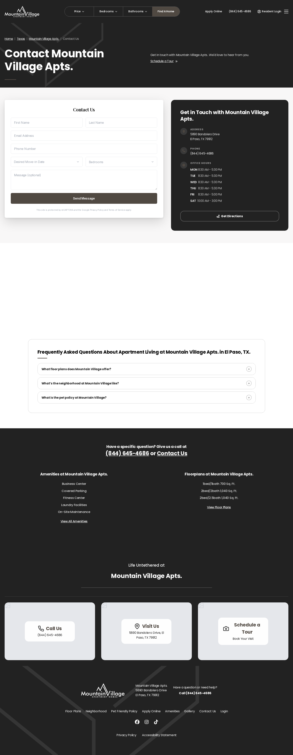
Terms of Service (117, 210)
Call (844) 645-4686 (195, 693)
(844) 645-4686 (202, 153)
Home (9, 39)
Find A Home (166, 11)
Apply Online (213, 11)
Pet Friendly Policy (124, 711)
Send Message (84, 198)
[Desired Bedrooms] (121, 162)
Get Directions (230, 216)
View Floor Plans (219, 507)
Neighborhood (96, 711)
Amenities (172, 711)
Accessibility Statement (159, 735)
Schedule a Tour (164, 61)
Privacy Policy (97, 210)
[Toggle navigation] (286, 11)
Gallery (189, 711)
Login (224, 711)
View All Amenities (74, 521)
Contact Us (172, 453)
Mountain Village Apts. (44, 39)
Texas (21, 39)
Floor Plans (73, 711)
